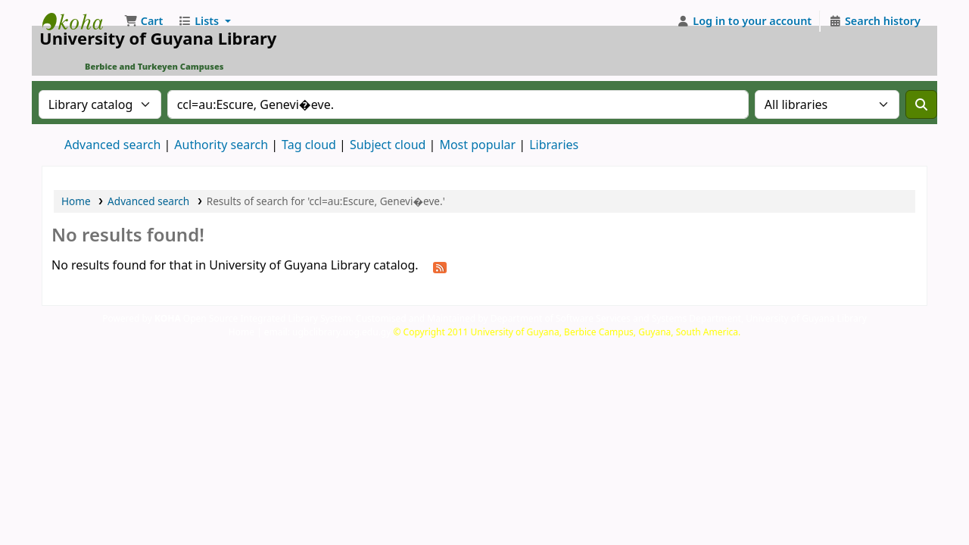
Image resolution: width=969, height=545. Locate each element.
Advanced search (112, 144)
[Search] (921, 104)
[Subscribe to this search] (440, 266)
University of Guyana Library (80, 21)
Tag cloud (309, 144)
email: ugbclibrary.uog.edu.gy (327, 331)
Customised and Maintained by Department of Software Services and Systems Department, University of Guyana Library (611, 318)
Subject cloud (388, 144)
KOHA (167, 318)
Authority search (221, 144)
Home (76, 201)
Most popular (477, 144)
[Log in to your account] (744, 21)
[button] (143, 21)
